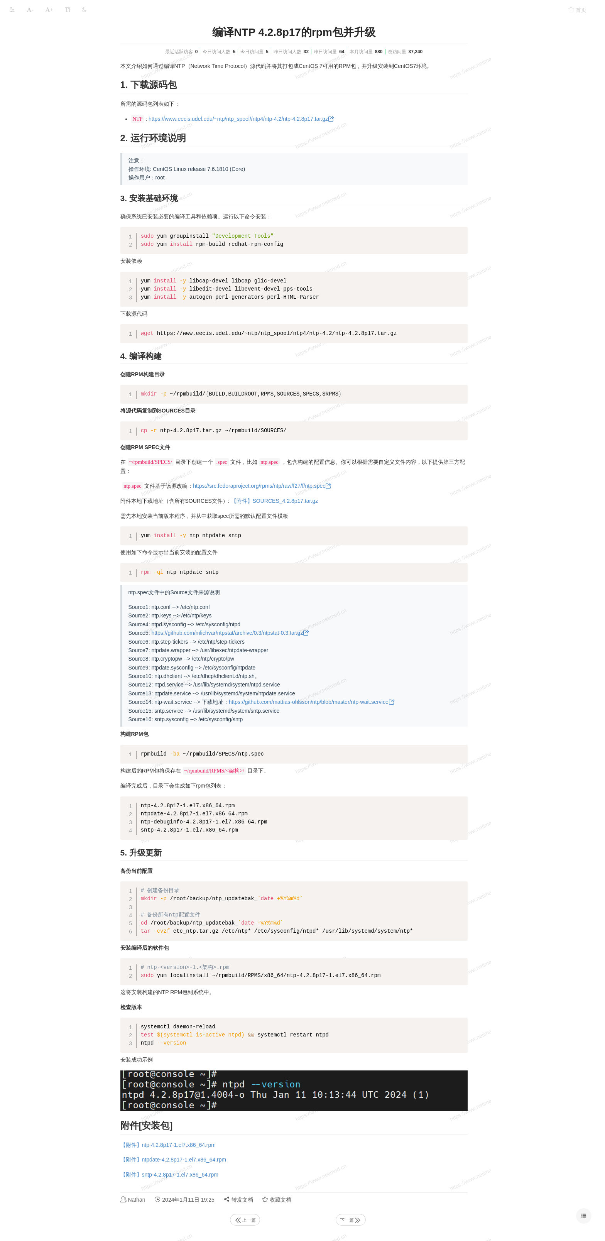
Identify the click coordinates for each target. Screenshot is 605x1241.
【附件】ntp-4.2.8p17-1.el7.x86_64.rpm (226, 1145)
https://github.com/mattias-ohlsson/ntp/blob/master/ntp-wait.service (366, 702)
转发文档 (296, 1199)
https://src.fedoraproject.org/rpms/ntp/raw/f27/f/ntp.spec (317, 486)
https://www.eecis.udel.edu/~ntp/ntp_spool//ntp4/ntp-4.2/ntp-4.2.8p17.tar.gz (296, 119)
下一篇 (408, 1220)
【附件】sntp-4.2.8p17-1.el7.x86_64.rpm (227, 1175)
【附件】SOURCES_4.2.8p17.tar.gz (332, 501)
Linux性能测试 (27, 109)
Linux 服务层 (25, 79)
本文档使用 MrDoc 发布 (30, 130)
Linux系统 (60, 28)
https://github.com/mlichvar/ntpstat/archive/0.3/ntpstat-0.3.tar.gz (285, 633)
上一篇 (303, 1220)
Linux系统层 (24, 64)
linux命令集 (23, 94)
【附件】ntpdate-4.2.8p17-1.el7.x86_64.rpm (231, 1159)
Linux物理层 (24, 49)
